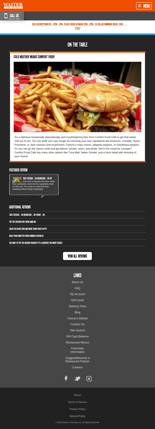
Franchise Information (77, 350)
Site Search (77, 330)
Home (77, 395)
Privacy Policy (77, 409)
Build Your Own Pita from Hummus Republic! (26, 235)
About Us (77, 282)
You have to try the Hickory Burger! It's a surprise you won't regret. (36, 243)
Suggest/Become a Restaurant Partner (77, 359)
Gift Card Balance (77, 336)
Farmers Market (77, 318)
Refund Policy (77, 416)
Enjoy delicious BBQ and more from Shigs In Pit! (28, 228)
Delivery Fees (77, 306)
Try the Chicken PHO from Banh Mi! (22, 221)
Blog (77, 312)
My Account (77, 294)
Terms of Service (77, 402)
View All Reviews (77, 256)
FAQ (77, 288)
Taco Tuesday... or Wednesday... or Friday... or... (41, 178)
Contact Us (77, 324)
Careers (77, 367)
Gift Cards (77, 300)
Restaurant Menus (77, 342)
